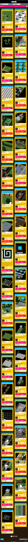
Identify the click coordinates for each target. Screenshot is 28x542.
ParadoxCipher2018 (9, 288)
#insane (3, 206)
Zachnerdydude (10, 341)
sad (25, 47)
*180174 (10, 272)
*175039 (24, 525)
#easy (23, 23)
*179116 (24, 344)
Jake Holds (10, 420)
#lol (8, 100)
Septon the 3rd (24, 175)
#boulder (19, 465)
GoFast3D (24, 490)
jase (11, 73)
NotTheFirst (24, 334)
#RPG (9, 447)
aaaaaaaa (11, 48)
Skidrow (11, 446)
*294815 (10, 31)
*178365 (24, 447)
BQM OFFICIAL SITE (23, 539)
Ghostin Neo (24, 438)
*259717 (10, 161)
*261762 (10, 82)
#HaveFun (9, 396)
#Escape (5, 179)
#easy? (3, 396)
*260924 (24, 133)
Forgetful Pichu (10, 395)
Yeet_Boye (24, 280)
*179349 (10, 298)
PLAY (7, 29)
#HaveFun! (9, 261)
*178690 (24, 370)
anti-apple (24, 516)
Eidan (25, 98)
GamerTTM (24, 254)
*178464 (10, 404)
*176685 (10, 506)
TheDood (11, 471)
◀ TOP (2, 539)
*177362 (10, 480)
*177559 (10, 455)
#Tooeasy (17, 74)
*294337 (24, 56)
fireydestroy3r (24, 464)
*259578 (10, 243)
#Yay (8, 153)
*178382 (10, 429)
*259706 (24, 211)
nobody (11, 523)
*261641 (24, 107)
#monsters (20, 308)
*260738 (10, 135)
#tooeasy (9, 23)
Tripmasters (24, 307)
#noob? (22, 335)
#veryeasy (3, 23)
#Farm (3, 100)
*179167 (24, 317)
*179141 (10, 325)
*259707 (10, 187)
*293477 (10, 57)
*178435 (24, 422)
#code (6, 23)
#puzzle (22, 176)
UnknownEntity (10, 126)
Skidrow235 (24, 412)
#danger (20, 125)
